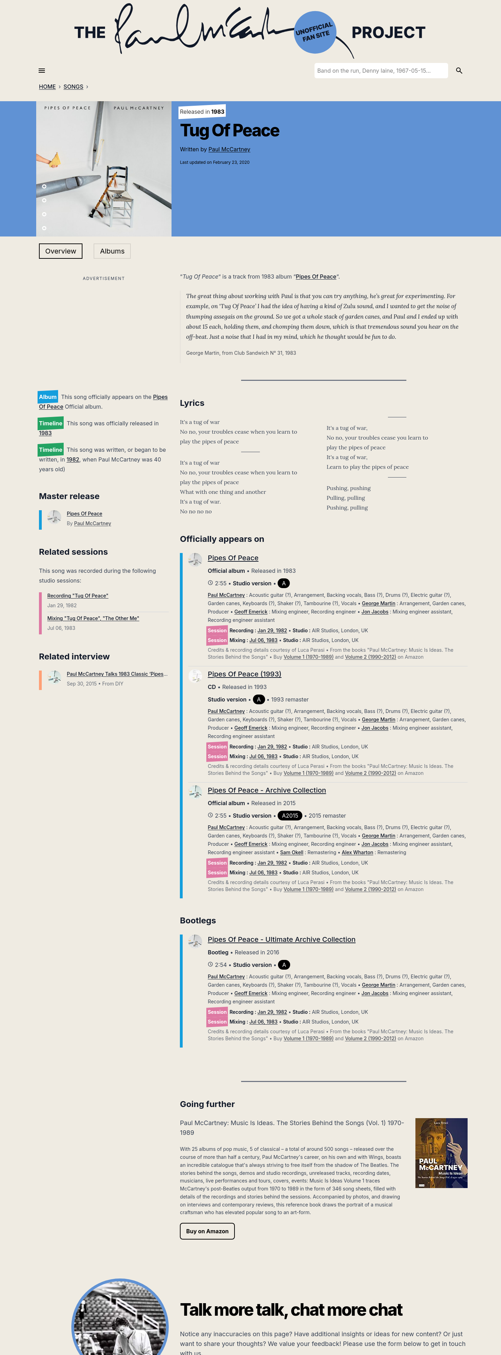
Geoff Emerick (251, 612)
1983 (45, 433)
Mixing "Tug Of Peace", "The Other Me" (93, 618)
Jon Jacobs (374, 612)
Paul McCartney (229, 149)
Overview (60, 251)
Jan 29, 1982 (272, 630)
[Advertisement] (104, 331)
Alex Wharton (357, 852)
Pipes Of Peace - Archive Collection (267, 790)
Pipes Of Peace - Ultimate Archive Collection (282, 939)
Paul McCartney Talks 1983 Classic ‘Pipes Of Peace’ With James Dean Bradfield (159, 674)
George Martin (378, 603)
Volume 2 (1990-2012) (370, 657)
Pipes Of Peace (84, 513)
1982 (72, 459)
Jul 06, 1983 (263, 640)
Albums (112, 251)
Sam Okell (291, 852)
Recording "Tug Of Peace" (78, 596)
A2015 (290, 815)
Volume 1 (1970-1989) (309, 657)
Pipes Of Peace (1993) (244, 674)
